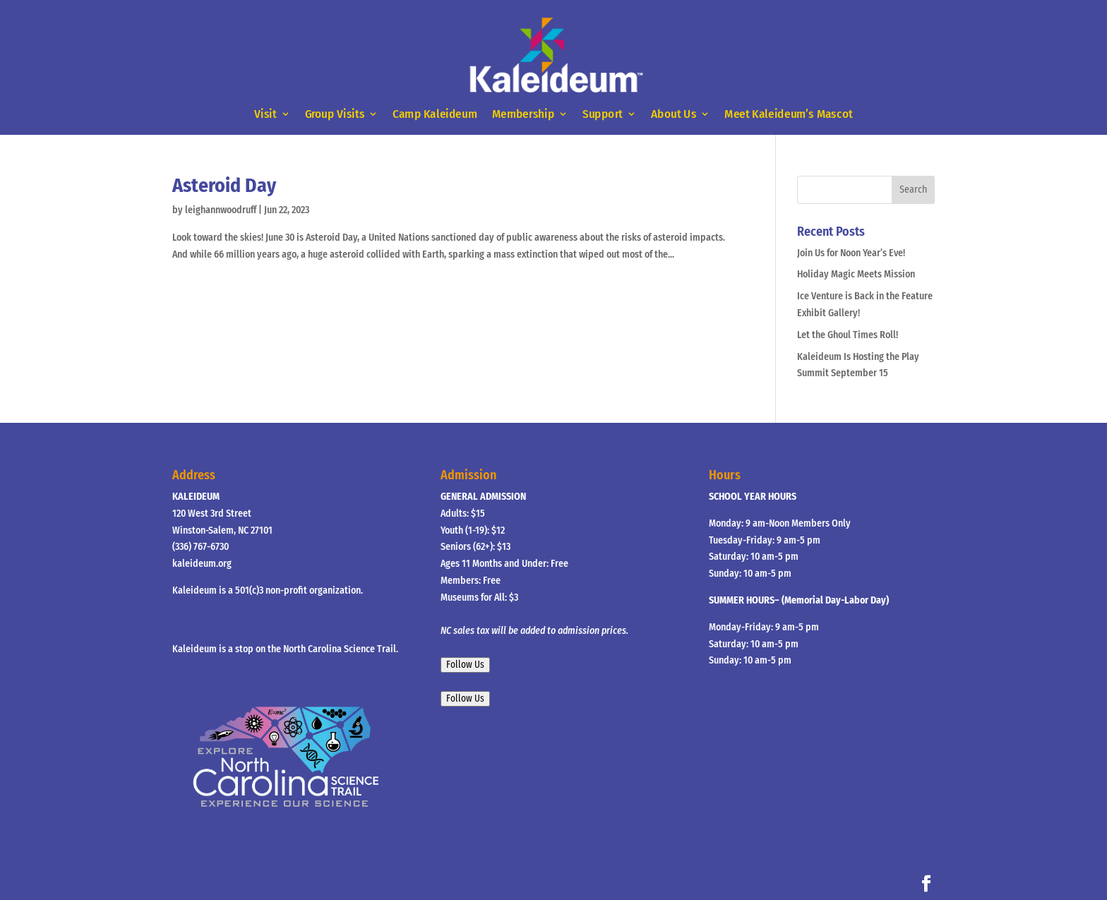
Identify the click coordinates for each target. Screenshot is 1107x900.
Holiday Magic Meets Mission (856, 274)
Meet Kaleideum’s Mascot (788, 114)
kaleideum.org (202, 564)
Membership (523, 114)
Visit (265, 114)
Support (602, 114)
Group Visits (335, 114)
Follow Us (465, 665)
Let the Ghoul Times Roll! (847, 335)
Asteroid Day (224, 185)
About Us (674, 114)
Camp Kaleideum (435, 114)
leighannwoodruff (220, 210)
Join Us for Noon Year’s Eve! (851, 253)
